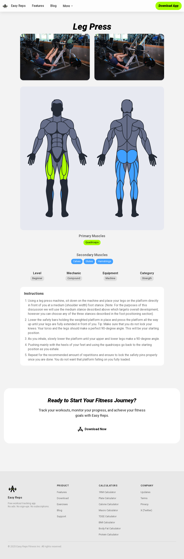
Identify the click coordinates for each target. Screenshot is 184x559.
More (68, 6)
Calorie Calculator (108, 504)
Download (63, 498)
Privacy (144, 504)
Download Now (92, 429)
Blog (53, 6)
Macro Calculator (108, 510)
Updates (145, 492)
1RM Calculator (107, 492)
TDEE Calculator (108, 516)
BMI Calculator (107, 522)
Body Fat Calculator (110, 528)
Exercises (62, 504)
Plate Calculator (107, 498)
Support (61, 516)
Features (38, 6)
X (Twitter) (146, 510)
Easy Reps (18, 6)
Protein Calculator (108, 534)
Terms (144, 498)
